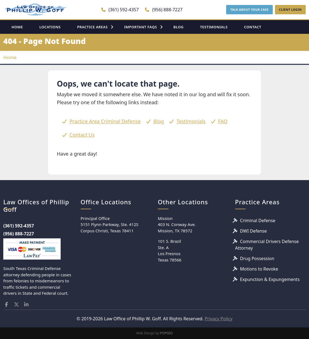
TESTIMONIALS (213, 26)
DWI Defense (253, 231)
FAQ (222, 121)
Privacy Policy (218, 319)
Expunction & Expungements (270, 279)
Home (9, 57)
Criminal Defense (258, 220)
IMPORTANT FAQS (140, 26)
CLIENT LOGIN (290, 9)
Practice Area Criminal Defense (105, 121)
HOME (17, 26)
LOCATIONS (50, 26)
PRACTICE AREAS (92, 26)
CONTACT (252, 26)
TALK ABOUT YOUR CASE (249, 9)
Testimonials (191, 121)
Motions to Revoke (259, 269)
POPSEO (166, 333)
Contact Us (82, 134)
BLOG (178, 26)
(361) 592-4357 (120, 10)
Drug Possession (257, 258)
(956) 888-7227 (163, 10)
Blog (158, 121)
